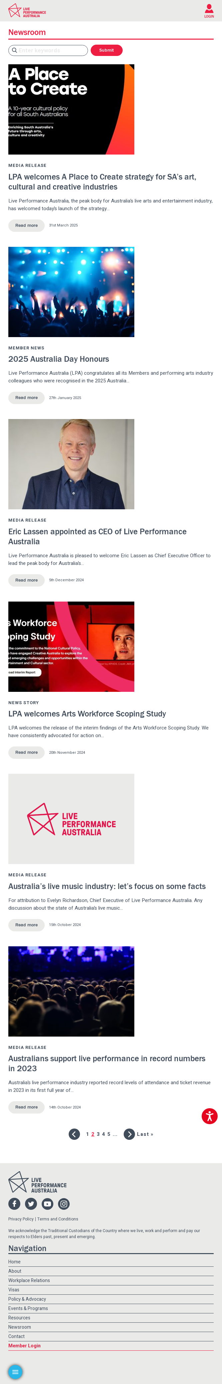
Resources (19, 1317)
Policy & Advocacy (27, 1299)
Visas (13, 1289)
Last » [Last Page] (145, 1134)
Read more (26, 225)
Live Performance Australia (27, 10)
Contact (16, 1336)
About (14, 1271)
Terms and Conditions (57, 1219)
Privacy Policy (21, 1219)
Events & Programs (28, 1308)
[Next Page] (129, 1134)
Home (14, 1261)
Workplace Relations (29, 1280)
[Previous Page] (74, 1134)
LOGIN (209, 16)
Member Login (24, 1345)
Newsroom (19, 1327)
